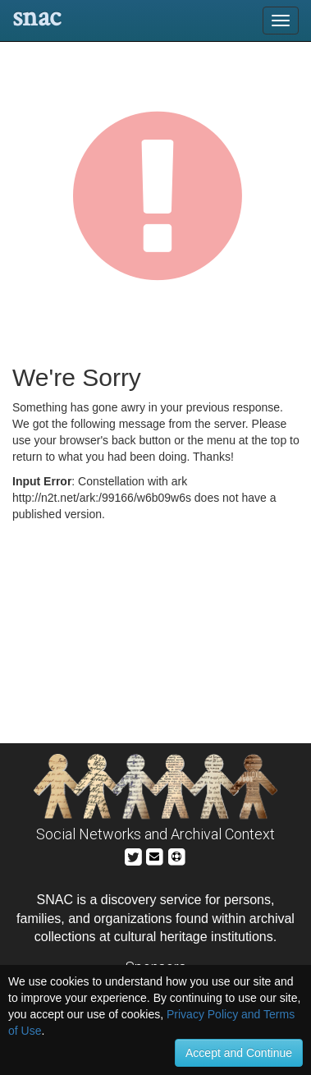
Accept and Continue (238, 1052)
